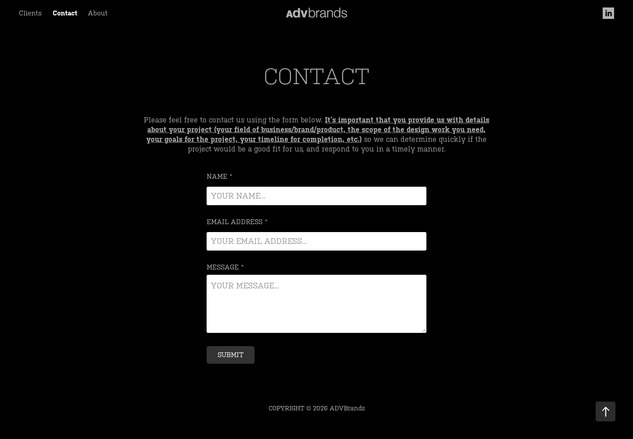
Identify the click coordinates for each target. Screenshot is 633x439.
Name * (220, 176)
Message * (225, 267)
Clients (30, 13)
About (98, 13)
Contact (65, 13)
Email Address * (237, 221)
